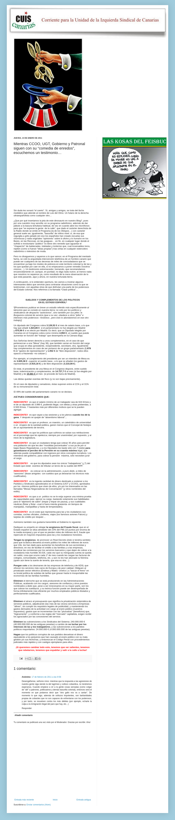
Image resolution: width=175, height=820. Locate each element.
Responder (27, 708)
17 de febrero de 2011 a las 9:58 (46, 677)
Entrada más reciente (24, 800)
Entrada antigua (83, 800)
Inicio (55, 800)
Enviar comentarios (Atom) (39, 804)
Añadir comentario (24, 715)
